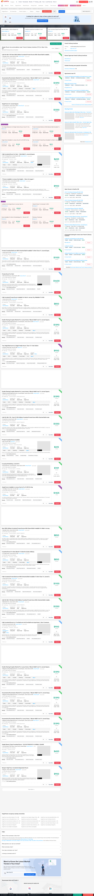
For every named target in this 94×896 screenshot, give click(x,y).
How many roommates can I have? (31, 751)
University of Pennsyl (10, 69)
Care (46, 2)
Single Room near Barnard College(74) (9, 726)
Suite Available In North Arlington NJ (10, 29)
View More (51, 73)
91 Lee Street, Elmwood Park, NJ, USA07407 (74, 185)
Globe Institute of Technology (27, 740)
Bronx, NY (13, 402)
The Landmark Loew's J (36, 69)
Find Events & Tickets (23, 881)
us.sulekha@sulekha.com (55, 876)
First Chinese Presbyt (10, 344)
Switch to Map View (55, 43)
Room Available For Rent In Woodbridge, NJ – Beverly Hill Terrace (16, 217)
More (57, 2)
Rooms (11, 5)
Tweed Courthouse (10, 416)
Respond (19, 38)
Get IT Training (23, 878)
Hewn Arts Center (20, 95)
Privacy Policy (70, 889)
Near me (6, 5)
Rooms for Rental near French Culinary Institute (82, 104)
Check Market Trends (29, 774)
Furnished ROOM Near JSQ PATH (10, 425)
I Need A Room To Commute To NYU (40, 204)
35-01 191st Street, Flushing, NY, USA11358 (74, 169)
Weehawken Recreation (36, 392)
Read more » (82, 117)
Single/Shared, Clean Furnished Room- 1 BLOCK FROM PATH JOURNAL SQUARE (23, 665)
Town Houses (53, 5)
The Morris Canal (38, 95)
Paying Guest (33, 5)
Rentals (33, 2)
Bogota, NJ (35, 219)
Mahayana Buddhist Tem (41, 344)
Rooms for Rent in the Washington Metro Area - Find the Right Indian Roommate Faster (78, 112)
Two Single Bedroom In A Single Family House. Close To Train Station (16, 127)
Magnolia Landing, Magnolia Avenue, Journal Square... (76, 193)
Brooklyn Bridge (23, 416)
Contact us (55, 889)
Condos (46, 5)
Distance (57, 48)
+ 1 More (35, 335)
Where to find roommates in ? (31, 737)
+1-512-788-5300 (53, 873)
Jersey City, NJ (21, 56)
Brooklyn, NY (35, 206)
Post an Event (26, 886)
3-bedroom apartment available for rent (34, 29)
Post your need (77, 894)
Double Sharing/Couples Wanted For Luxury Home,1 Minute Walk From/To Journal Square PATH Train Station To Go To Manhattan (26, 301)
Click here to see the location (71, 51)
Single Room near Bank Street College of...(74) (49, 724)
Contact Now (88, 80)
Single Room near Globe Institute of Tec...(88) (10, 718)
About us (49, 889)
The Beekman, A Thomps (33, 416)
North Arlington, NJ (5, 31)
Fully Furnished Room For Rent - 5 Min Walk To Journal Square (18, 154)
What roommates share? (31, 748)
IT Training (38, 2)
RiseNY (28, 69)
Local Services (51, 2)
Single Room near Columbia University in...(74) (49, 722)
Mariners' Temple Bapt (21, 344)
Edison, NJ (50, 31)
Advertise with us (78, 889)
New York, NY (36, 302)
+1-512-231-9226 (60, 873)
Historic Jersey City (29, 95)
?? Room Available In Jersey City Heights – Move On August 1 (18, 179)
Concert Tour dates (27, 884)
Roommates (28, 2)
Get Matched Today (42, 21)
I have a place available (75, 5)
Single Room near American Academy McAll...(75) (30, 722)
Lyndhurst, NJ (27, 31)
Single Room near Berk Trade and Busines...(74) (30, 726)
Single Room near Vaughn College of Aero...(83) (30, 718)
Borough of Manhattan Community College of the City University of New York (18, 742)
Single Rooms (18, 5)
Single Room (5, 11)
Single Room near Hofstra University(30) (28, 728)
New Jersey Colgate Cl (37, 194)
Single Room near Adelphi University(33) (9, 728)
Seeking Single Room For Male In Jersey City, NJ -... (76, 230)
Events (23, 2)
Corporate (23, 889)
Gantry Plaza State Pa (21, 69)
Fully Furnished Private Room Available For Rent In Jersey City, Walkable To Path (46, 140)
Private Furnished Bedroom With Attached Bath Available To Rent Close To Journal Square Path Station (46, 127)
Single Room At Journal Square (10, 104)
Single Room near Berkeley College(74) (48, 726)
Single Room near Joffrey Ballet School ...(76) (10, 720)
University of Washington (71, 68)
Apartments (40, 5)
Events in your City (6, 884)
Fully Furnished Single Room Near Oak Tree (58, 29)
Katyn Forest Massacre (27, 194)
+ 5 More (7, 573)
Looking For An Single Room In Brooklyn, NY (74, 216)
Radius (31, 11)
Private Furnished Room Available (11, 401)
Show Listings (47, 11)
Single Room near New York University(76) (29, 720)
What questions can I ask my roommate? (31, 745)
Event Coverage (5, 886)
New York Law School (38, 742)
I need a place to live (62, 5)
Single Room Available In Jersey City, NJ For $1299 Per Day (15, 140)
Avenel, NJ (4, 219)
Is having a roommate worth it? (31, 755)
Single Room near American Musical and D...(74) (11, 724)
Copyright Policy (86, 889)
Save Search (61, 11)
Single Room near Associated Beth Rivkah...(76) (50, 718)
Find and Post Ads (23, 874)
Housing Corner (69, 109)
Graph (53, 844)
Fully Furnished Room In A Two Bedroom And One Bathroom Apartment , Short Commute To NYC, (26, 563)
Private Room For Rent (8, 255)
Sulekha (5, 2)
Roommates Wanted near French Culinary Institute (81, 244)
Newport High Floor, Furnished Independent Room (15, 689)
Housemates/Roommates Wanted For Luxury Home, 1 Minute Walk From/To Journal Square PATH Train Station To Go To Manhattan (26, 78)
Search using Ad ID (86, 11)
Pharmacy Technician (37, 217)
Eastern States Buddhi (31, 344)
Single (66, 217)
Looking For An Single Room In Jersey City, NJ (12, 204)
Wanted (70, 217)
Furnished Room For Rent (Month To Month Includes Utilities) (18, 493)
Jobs (43, 2)
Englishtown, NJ (68, 87)
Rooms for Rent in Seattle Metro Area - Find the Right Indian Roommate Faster (78, 122)
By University (13, 11)
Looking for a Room (69, 223)
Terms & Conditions (62, 889)
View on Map (27, 56)
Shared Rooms (26, 5)
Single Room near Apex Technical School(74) (29, 724)
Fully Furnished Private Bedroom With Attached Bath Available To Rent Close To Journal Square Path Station (26, 518)
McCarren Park (17, 194)
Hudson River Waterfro (31, 270)
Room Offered (5, 63)
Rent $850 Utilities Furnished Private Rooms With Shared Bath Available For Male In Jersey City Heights (26, 469)
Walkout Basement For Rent (70, 84)
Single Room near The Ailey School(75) (48, 720)
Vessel (17, 416)
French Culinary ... (23, 11)
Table (58, 844)
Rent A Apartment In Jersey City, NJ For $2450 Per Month (77, 90)
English (32, 162)
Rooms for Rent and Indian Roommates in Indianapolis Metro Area (78, 132)
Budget (37, 11)
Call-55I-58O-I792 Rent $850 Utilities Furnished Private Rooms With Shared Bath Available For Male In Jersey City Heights (26, 55)
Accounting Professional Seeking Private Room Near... (76, 237)
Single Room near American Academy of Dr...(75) (11, 722)
